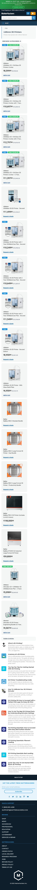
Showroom (6, 824)
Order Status (7, 851)
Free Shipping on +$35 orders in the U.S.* (13, 10)
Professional (7, 827)
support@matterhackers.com (15, 810)
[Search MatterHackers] (34, 18)
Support (5, 832)
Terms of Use (7, 867)
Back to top (18, 777)
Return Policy (7, 862)
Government (7, 835)
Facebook (9, 796)
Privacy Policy (7, 864)
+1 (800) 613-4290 (8, 807)
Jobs (4, 859)
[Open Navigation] (5, 23)
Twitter (13, 796)
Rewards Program (9, 856)
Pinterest (24, 796)
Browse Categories (11, 41)
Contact (5, 848)
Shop (4, 819)
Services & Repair (8, 837)
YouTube (27, 796)
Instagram (16, 796)
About (4, 846)
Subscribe (18, 791)
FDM (6, 28)
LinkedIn (20, 796)
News (4, 821)
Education (6, 829)
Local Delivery (8, 854)
